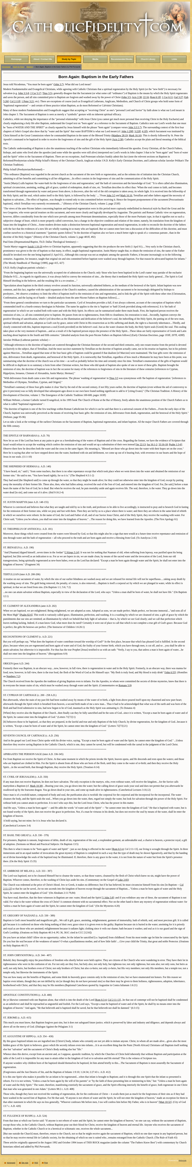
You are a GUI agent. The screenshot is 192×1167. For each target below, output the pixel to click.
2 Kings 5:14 (71, 552)
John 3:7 (58, 84)
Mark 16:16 (135, 135)
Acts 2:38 (137, 97)
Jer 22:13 (141, 444)
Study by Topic (18, 67)
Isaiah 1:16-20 (35, 246)
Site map (24, 1163)
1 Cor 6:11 (167, 97)
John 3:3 (132, 127)
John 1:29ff (127, 131)
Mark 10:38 (36, 786)
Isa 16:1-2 (152, 444)
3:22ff (137, 131)
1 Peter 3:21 (28, 101)
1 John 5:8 (108, 897)
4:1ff (144, 131)
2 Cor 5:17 (35, 93)
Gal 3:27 (178, 97)
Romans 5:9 (125, 685)
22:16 (146, 97)
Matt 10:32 (165, 1102)
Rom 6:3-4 (118, 849)
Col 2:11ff (15, 101)
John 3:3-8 (23, 93)
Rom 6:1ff (155, 97)
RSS (36, 1163)
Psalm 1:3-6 (175, 444)
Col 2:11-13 (114, 999)
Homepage (6, 67)
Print (46, 1163)
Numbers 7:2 (13, 676)
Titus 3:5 (46, 93)
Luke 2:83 (123, 879)
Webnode (182, 1160)
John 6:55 (170, 672)
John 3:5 (126, 97)
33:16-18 (163, 444)
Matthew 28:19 (120, 135)
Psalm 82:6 (26, 614)
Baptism (30, 67)
